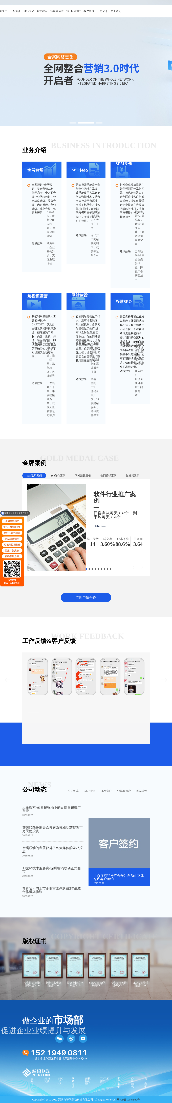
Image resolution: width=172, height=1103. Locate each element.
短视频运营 (57, 11)
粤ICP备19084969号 (128, 1099)
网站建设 (42, 11)
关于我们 (116, 11)
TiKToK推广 (73, 11)
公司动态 (102, 11)
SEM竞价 (15, 11)
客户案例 (88, 11)
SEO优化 (29, 11)
